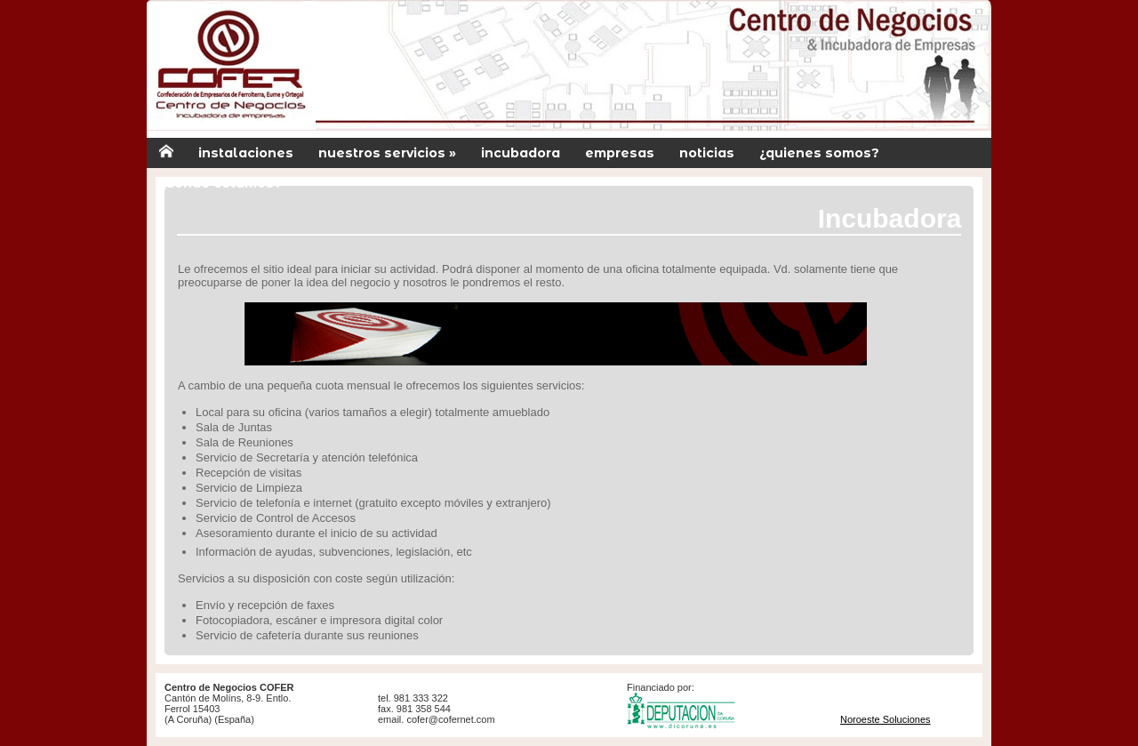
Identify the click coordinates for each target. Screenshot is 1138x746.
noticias (706, 153)
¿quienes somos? (819, 153)
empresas (619, 153)
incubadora (520, 153)
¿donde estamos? (220, 183)
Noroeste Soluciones (885, 719)
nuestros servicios (387, 153)
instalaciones (245, 153)
